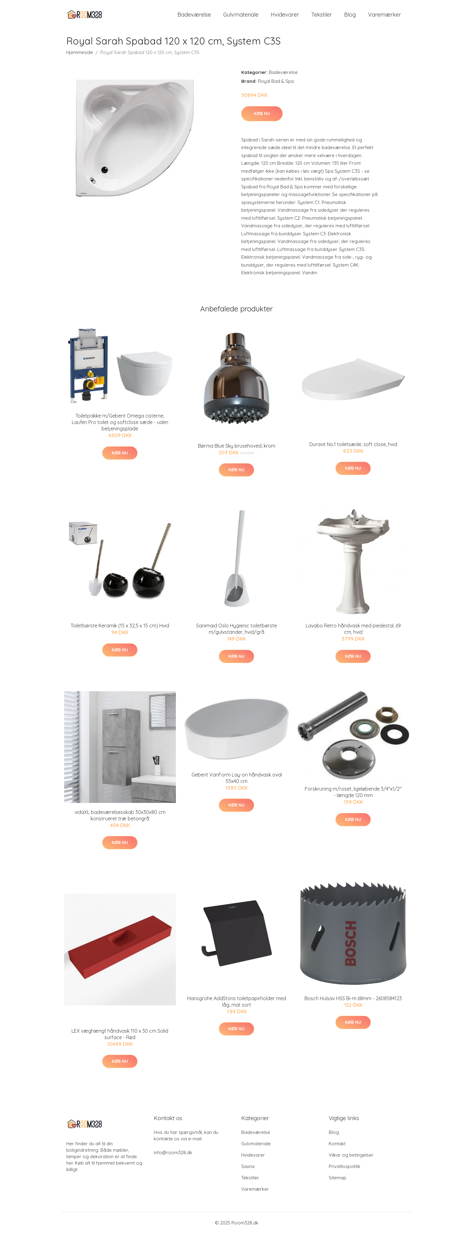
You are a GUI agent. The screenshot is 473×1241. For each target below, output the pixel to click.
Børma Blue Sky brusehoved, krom (236, 453)
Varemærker (384, 18)
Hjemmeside (79, 60)
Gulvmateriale (240, 18)
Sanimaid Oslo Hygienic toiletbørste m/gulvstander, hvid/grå (236, 636)
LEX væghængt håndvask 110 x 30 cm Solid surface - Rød (120, 1042)
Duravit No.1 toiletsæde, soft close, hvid (353, 452)
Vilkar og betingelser (351, 1163)
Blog (350, 18)
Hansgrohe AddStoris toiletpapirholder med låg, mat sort (236, 1009)
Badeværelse (194, 18)
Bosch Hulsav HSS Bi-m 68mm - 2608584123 (353, 1006)
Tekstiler (321, 18)
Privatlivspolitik (344, 1174)
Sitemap (337, 1185)
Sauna (247, 1174)
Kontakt (337, 1151)
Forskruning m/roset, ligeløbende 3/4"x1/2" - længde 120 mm (353, 800)
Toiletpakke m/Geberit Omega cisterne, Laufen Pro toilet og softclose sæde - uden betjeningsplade (120, 430)
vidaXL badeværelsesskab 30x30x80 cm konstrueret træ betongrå (120, 823)
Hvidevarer (285, 18)
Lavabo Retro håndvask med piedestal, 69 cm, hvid (353, 636)
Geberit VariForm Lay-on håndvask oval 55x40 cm (237, 786)
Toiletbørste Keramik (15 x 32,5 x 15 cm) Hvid (120, 633)
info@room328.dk (173, 1160)
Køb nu (262, 121)
